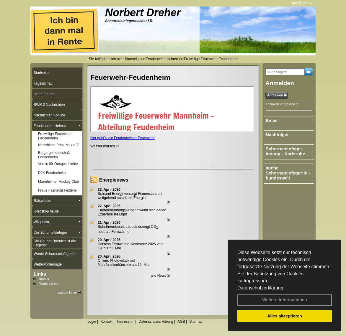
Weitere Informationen (284, 299)
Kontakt (106, 321)
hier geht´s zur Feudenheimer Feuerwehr (122, 138)
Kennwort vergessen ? (281, 104)
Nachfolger (301, 3)
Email (272, 120)
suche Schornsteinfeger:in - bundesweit (288, 172)
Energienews (113, 179)
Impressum (255, 280)
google (44, 278)
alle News (160, 276)
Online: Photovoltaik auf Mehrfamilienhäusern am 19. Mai (123, 262)
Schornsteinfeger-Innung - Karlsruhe (285, 151)
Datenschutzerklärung (260, 287)
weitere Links (69, 292)
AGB (181, 321)
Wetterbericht (48, 283)
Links (40, 273)
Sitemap (195, 321)
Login (91, 321)
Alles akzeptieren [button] (284, 316)
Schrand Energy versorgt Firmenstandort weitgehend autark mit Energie (130, 196)
